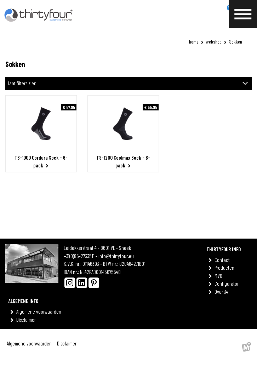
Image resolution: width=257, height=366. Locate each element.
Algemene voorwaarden (40, 311)
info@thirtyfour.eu (116, 256)
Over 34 (222, 291)
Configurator (228, 283)
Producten (225, 267)
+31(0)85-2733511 (79, 256)
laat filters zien (22, 83)
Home (194, 42)
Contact (223, 260)
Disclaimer (27, 319)
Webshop (214, 42)
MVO (219, 276)
